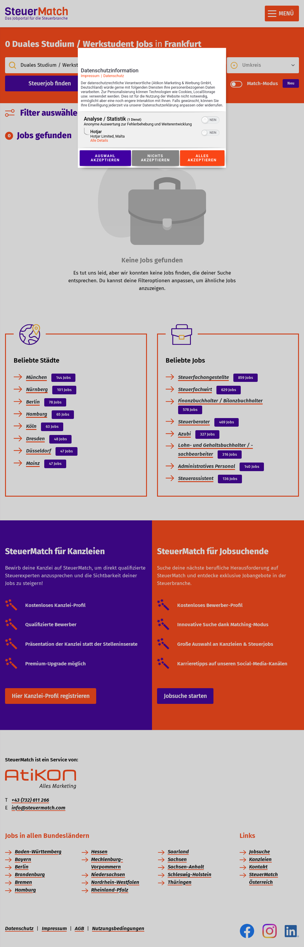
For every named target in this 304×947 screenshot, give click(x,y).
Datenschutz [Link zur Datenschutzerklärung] (113, 77)
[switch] (210, 125)
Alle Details (99, 147)
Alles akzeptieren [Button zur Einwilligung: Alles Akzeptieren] (202, 164)
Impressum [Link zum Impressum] (90, 77)
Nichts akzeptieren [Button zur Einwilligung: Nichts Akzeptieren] (155, 164)
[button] (205, 126)
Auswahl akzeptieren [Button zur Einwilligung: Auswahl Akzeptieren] (105, 164)
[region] (152, 136)
